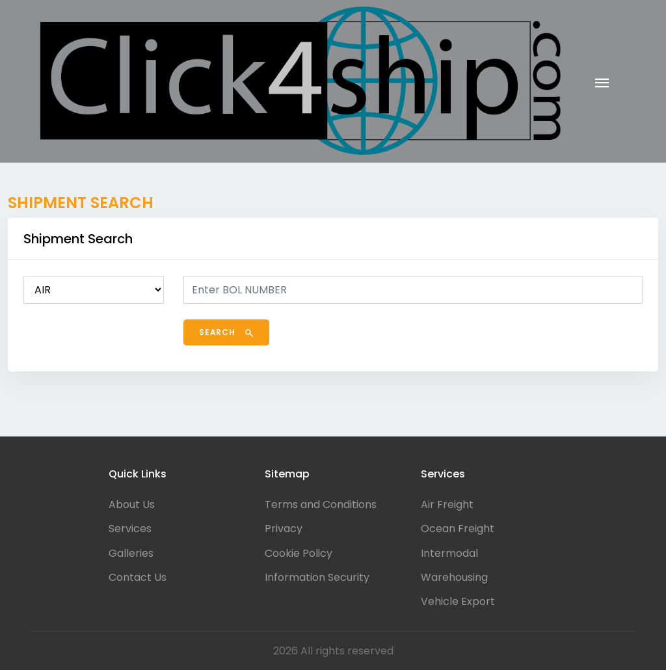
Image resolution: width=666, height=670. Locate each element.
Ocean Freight (457, 528)
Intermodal (449, 553)
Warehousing (454, 577)
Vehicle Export (458, 601)
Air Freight (447, 504)
